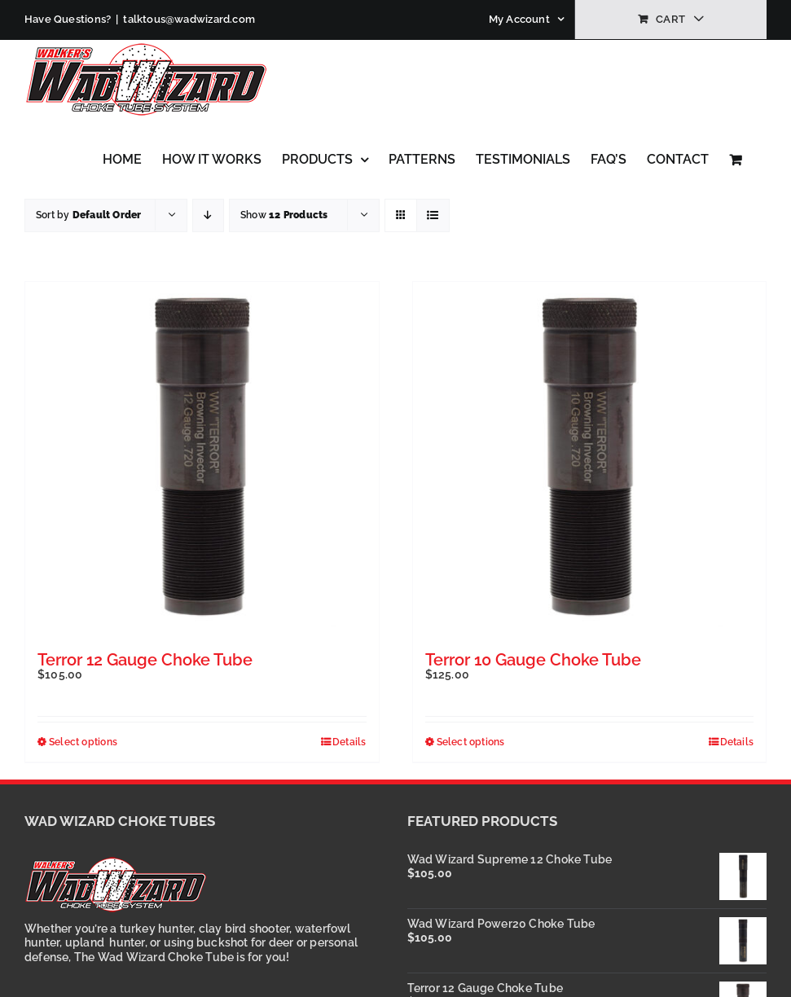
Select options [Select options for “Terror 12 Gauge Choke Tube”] (83, 742)
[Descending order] (208, 215)
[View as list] (433, 215)
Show (283, 215)
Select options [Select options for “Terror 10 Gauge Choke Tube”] (471, 742)
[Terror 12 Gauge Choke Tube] (202, 458)
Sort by (88, 215)
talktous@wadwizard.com (189, 19)
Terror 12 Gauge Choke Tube (145, 660)
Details (349, 742)
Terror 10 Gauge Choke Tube (533, 660)
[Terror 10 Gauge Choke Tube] (590, 458)
